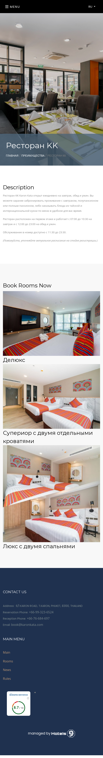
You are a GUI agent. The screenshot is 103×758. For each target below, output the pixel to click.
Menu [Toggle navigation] (12, 6)
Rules (7, 678)
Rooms (8, 661)
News (7, 670)
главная (12, 156)
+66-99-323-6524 (41, 612)
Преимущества (32, 156)
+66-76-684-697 (38, 618)
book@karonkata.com (27, 625)
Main (6, 652)
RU (91, 6)
